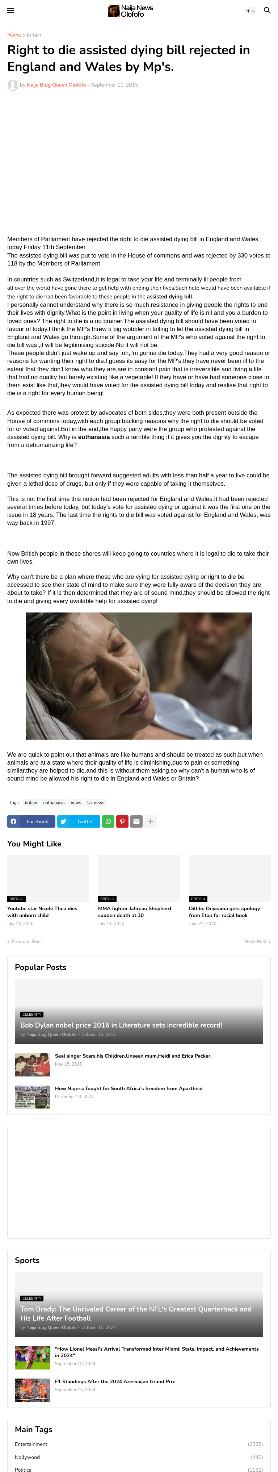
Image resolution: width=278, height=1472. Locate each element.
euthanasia (54, 803)
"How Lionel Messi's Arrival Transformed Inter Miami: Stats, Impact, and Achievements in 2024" (157, 1352)
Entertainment (139, 1444)
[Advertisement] (139, 150)
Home (14, 35)
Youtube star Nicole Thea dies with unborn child (42, 912)
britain (34, 35)
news (76, 803)
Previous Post (26, 941)
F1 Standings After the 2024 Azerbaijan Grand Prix (115, 1382)
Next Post (255, 941)
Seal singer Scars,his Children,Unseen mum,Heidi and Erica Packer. (133, 1056)
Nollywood (139, 1457)
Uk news (95, 803)
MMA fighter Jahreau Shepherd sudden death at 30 (134, 912)
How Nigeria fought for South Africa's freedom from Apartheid (129, 1089)
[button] (10, 11)
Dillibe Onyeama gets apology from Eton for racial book (224, 912)
